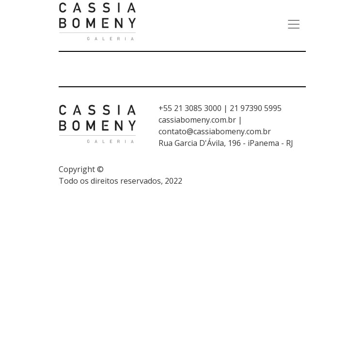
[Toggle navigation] (293, 24)
